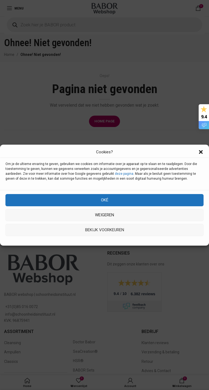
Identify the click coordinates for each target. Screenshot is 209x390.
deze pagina (124, 174)
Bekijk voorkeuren (104, 229)
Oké (104, 200)
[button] (201, 152)
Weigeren (104, 215)
